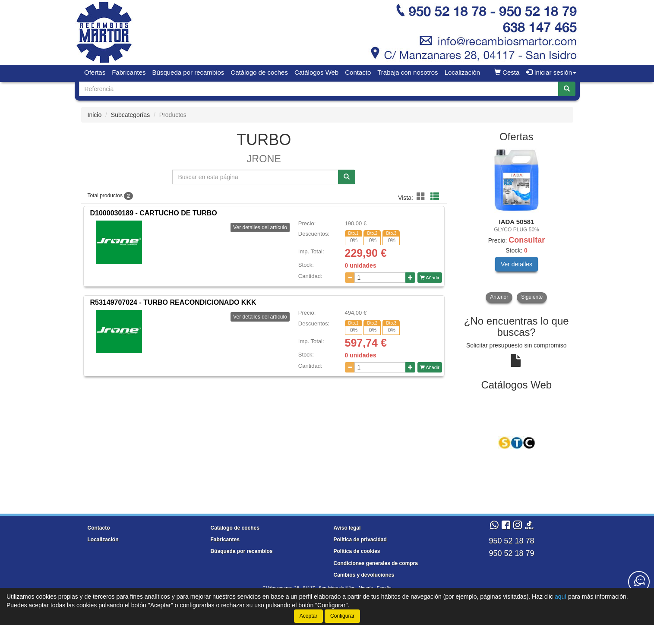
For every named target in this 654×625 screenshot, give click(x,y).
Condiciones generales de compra (376, 563)
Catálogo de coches (259, 72)
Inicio (95, 114)
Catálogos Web (316, 72)
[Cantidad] (380, 277)
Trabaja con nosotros (407, 72)
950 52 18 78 (511, 541)
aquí (560, 596)
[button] (422, 197)
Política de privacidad (360, 540)
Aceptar (308, 616)
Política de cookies (357, 551)
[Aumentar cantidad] (410, 277)
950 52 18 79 (511, 553)
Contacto (358, 72)
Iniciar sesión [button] (551, 72)
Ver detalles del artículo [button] (260, 227)
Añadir (429, 277)
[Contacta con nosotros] (639, 582)
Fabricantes (128, 72)
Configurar (342, 616)
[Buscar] (566, 89)
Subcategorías (130, 114)
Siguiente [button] (532, 297)
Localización (462, 72)
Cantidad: (310, 276)
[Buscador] (319, 89)
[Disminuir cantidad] (350, 277)
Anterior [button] (499, 297)
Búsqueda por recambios (188, 72)
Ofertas (94, 72)
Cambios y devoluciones (364, 575)
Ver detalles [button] (516, 264)
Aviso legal (347, 528)
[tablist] (516, 225)
